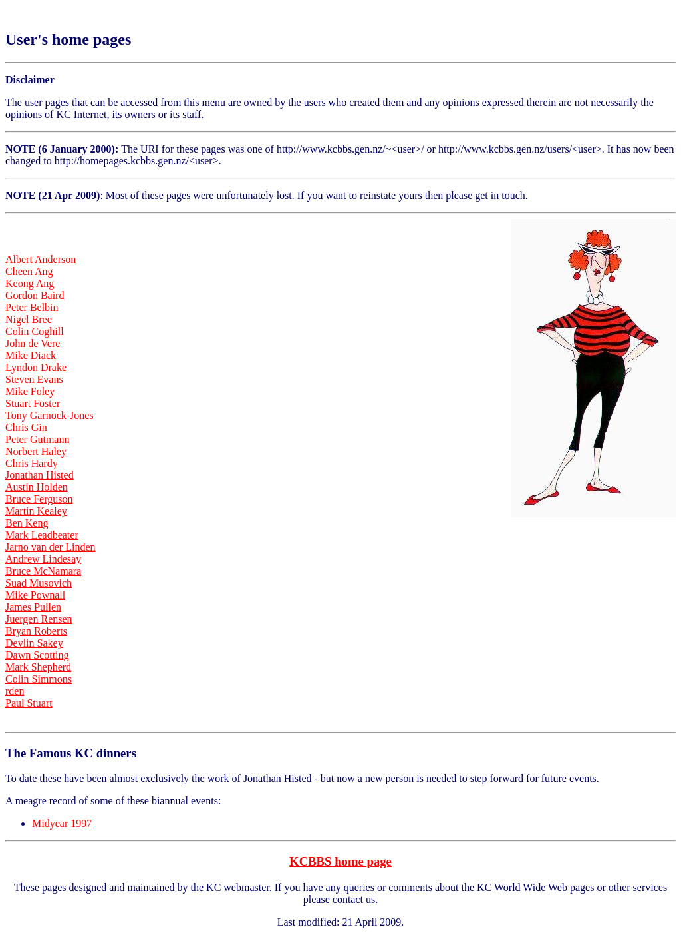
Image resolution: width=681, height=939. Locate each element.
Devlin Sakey (34, 643)
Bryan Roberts (36, 631)
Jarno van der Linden (50, 547)
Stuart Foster (32, 403)
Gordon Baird (34, 295)
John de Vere (32, 343)
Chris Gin (26, 427)
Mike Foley (30, 391)
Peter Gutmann (37, 439)
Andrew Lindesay (43, 559)
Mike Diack (30, 355)
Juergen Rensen (38, 619)
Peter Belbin (32, 307)
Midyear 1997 (62, 823)
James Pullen (33, 607)
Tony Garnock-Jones (49, 415)
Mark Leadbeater (41, 535)
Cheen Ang (29, 271)
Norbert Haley (36, 451)
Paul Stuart (29, 703)
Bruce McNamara (43, 571)
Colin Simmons (38, 679)
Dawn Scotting (37, 655)
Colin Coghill (34, 331)
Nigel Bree (28, 319)
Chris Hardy (31, 463)
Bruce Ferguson (38, 499)
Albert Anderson (40, 259)
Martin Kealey (36, 511)
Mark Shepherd (38, 667)
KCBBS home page (340, 861)
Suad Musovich (38, 583)
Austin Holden (36, 487)
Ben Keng (26, 523)
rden (14, 691)
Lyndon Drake (36, 367)
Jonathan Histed (39, 475)
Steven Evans (34, 379)
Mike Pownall (35, 595)
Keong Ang (29, 283)
